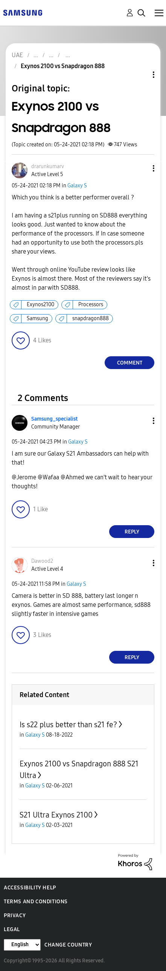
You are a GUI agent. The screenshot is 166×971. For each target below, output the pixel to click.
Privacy (15, 915)
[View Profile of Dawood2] (42, 561)
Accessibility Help (30, 887)
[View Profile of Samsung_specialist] (54, 419)
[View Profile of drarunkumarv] (47, 166)
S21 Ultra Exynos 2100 (56, 814)
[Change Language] (22, 945)
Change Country (68, 945)
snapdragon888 (90, 318)
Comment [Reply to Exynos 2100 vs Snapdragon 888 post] (129, 363)
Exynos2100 (40, 304)
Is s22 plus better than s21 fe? (68, 724)
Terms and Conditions (36, 901)
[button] (141, 168)
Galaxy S (77, 185)
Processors (90, 304)
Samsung (37, 318)
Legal (12, 929)
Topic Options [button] (140, 75)
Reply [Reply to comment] (132, 532)
